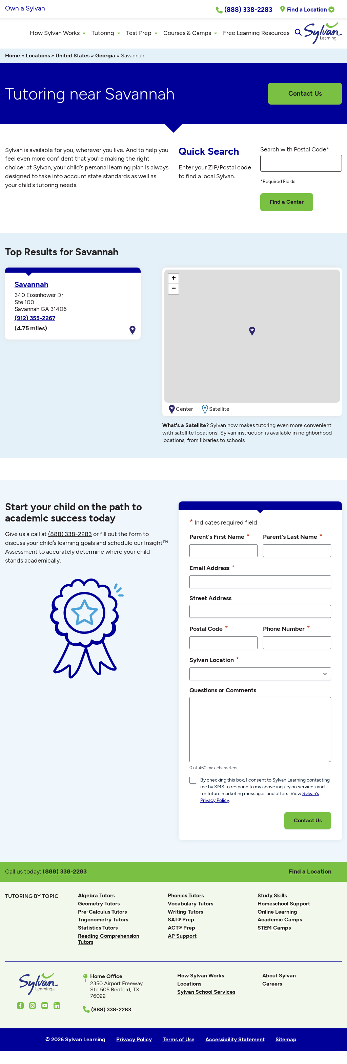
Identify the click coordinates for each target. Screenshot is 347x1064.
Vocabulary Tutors (190, 906)
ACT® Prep (181, 931)
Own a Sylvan (25, 8)
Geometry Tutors (99, 906)
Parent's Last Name (293, 539)
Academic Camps (280, 922)
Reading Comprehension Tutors (108, 941)
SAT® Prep (181, 922)
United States (72, 58)
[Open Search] (336, 34)
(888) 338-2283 (65, 874)
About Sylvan (279, 978)
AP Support (182, 938)
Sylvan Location (214, 662)
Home (12, 58)
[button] (252, 334)
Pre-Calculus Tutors (102, 914)
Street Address (210, 600)
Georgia (105, 58)
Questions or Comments (222, 692)
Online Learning (277, 914)
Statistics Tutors (98, 931)
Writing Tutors (185, 914)
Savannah (31, 287)
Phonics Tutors (186, 898)
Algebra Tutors (96, 898)
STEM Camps (274, 931)
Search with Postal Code (294, 152)
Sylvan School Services (206, 994)
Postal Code (208, 631)
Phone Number (286, 631)
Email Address (212, 570)
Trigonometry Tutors (103, 922)
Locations (38, 58)
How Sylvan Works (200, 978)
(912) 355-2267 (35, 321)
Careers (272, 987)
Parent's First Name (219, 539)
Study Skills (272, 898)
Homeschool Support (284, 906)
